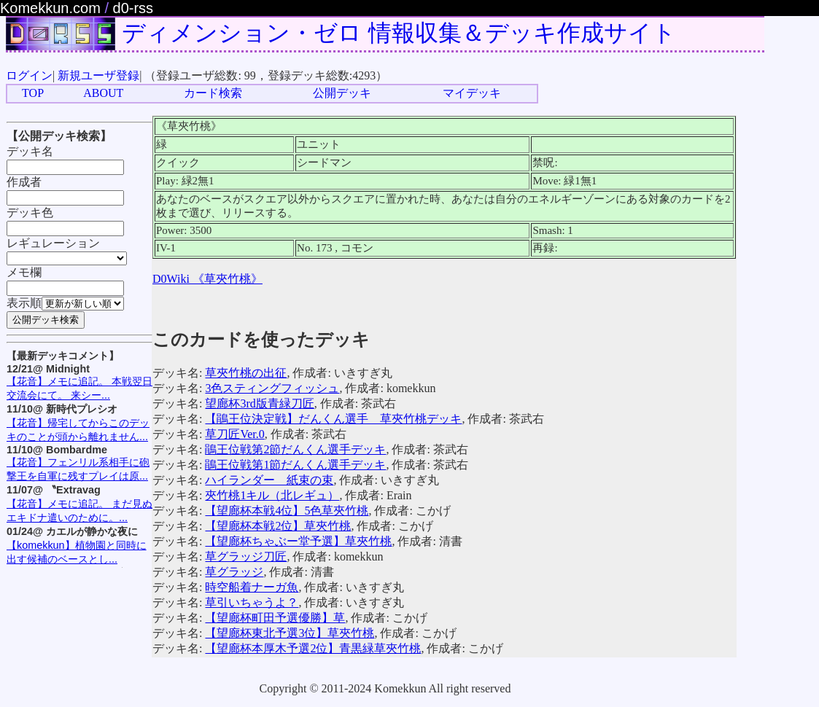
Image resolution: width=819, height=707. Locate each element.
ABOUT (103, 93)
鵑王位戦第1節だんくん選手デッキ (295, 464)
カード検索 (213, 93)
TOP (33, 93)
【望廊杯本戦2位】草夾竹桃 (278, 526)
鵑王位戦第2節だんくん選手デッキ (295, 449)
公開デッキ (342, 93)
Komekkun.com (50, 8)
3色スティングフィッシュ (272, 388)
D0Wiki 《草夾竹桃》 (207, 279)
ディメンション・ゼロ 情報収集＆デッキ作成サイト (399, 33)
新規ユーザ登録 (98, 75)
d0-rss (133, 8)
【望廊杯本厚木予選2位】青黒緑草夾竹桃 (313, 648)
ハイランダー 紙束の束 (269, 480)
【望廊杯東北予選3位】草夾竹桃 (289, 633)
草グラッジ (234, 572)
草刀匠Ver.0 (234, 434)
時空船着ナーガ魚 (251, 587)
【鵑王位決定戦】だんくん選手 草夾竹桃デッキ (333, 419)
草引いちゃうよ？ (251, 602)
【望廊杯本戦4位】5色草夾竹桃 (286, 510)
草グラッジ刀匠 (246, 556)
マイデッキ (472, 93)
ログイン (29, 75)
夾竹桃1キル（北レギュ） (272, 495)
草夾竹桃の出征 (246, 373)
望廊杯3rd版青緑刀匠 (259, 403)
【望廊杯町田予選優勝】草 (275, 618)
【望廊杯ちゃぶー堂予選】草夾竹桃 (298, 541)
